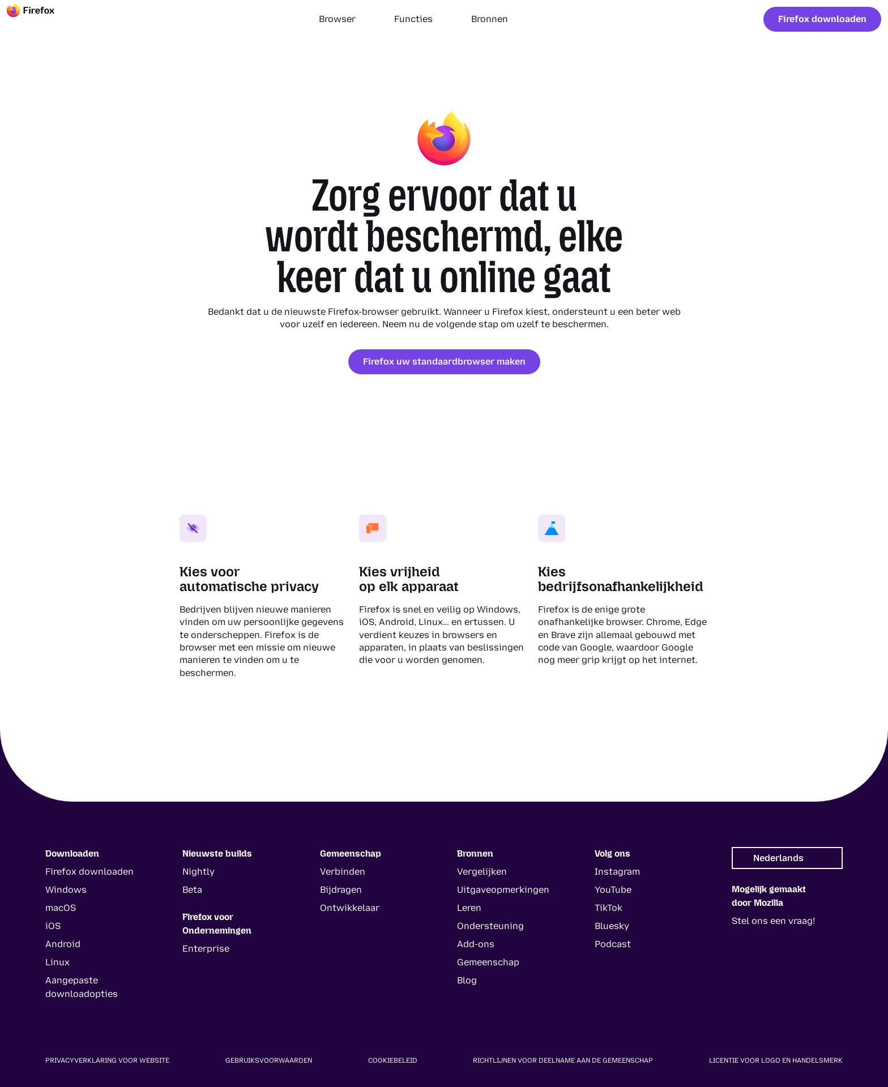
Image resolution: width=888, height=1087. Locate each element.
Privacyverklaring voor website (107, 1060)
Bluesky (612, 926)
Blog (467, 980)
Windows (66, 889)
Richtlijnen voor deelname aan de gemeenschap (563, 1060)
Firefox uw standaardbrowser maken (444, 361)
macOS (60, 907)
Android (62, 944)
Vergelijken (482, 871)
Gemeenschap (488, 962)
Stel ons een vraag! (773, 920)
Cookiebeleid (392, 1060)
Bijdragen (341, 889)
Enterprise (205, 948)
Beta (192, 889)
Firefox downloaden (822, 19)
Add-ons (475, 944)
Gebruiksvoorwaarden (268, 1060)
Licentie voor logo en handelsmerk (776, 1060)
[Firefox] (41, 19)
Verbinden (342, 871)
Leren (469, 907)
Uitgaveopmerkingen (503, 889)
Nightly (198, 871)
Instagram (617, 871)
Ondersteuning (490, 926)
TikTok (608, 907)
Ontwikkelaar (349, 907)
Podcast (613, 944)
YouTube (613, 889)
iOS (53, 926)
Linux (57, 962)
